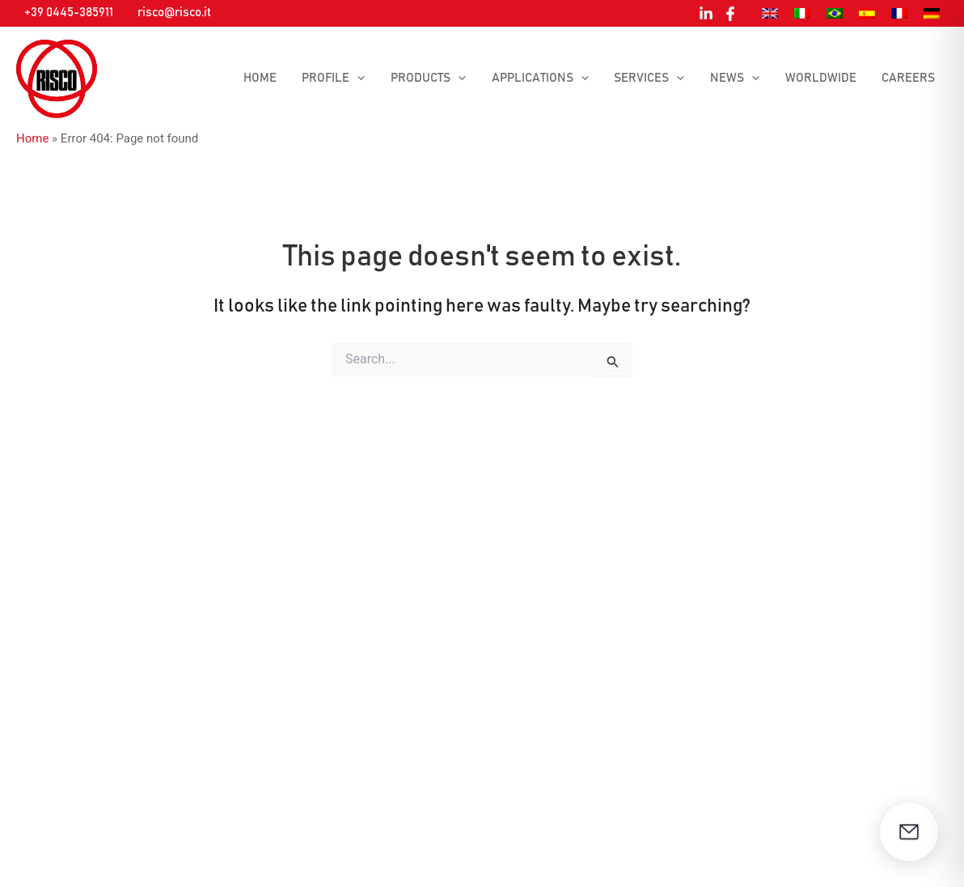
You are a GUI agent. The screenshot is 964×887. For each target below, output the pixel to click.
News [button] (738, 78)
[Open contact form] (909, 832)
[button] (366, 78)
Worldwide (822, 78)
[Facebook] (730, 13)
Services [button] (654, 78)
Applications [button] (545, 78)
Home (269, 78)
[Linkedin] (706, 13)
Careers (909, 78)
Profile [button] (342, 78)
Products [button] (435, 78)
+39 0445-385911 (68, 12)
